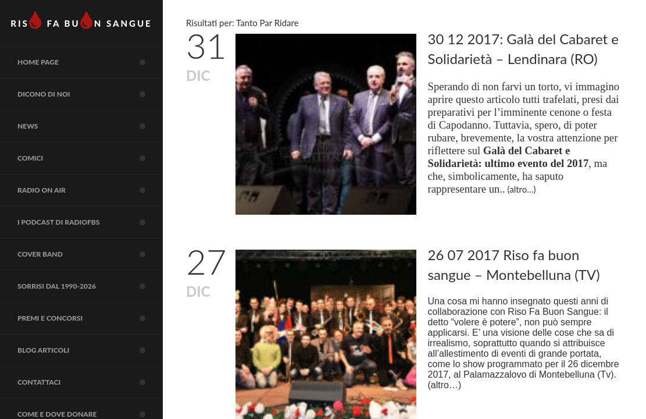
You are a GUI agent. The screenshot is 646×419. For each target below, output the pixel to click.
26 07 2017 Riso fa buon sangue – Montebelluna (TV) (514, 264)
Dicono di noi (90, 94)
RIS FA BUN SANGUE (81, 20)
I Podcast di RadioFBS (90, 222)
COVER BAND (90, 254)
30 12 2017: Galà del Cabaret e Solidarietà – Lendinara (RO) (523, 48)
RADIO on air (90, 190)
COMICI (90, 158)
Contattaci (90, 382)
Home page (90, 62)
